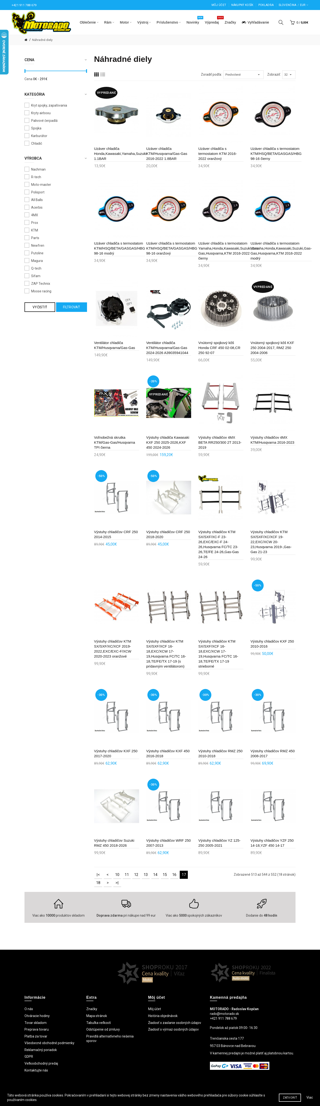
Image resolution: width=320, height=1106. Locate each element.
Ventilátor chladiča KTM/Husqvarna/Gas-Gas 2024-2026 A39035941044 (167, 348)
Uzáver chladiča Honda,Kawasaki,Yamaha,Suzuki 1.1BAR (120, 154)
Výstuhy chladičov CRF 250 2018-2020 (168, 534)
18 (98, 882)
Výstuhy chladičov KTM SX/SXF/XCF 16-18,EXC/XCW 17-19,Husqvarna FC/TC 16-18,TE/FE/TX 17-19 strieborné (218, 653)
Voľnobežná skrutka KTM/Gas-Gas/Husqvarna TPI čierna (114, 442)
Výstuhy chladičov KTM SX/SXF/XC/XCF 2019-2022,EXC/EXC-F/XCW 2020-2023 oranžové (112, 648)
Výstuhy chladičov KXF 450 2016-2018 (168, 753)
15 (165, 874)
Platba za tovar (35, 1036)
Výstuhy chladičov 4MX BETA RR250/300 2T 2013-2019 (219, 442)
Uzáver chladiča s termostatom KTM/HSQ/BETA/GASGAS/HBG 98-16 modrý (119, 248)
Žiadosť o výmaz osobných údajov (173, 1029)
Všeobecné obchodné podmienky (49, 1043)
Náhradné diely (42, 40)
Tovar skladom (35, 1023)
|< (98, 874)
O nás (28, 1009)
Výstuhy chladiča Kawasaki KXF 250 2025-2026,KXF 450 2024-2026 (167, 442)
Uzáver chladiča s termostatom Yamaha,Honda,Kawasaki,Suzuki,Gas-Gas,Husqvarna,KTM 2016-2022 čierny (228, 250)
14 (155, 874)
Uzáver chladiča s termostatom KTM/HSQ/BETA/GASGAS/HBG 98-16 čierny (276, 154)
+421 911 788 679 (24, 5)
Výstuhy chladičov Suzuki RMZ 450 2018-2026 (114, 842)
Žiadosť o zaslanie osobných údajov (174, 1023)
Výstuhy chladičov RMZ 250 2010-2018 (220, 753)
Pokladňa (266, 5)
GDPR (28, 1056)
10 (117, 874)
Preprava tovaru (36, 1029)
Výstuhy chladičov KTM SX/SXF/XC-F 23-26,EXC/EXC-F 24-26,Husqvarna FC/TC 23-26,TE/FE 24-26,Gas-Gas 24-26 (218, 544)
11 (127, 874)
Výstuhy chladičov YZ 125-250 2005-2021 (219, 842)
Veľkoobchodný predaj (41, 1063)
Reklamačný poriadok (40, 1050)
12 (136, 874)
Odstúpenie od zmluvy (103, 1029)
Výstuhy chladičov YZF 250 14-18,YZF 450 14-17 (272, 842)
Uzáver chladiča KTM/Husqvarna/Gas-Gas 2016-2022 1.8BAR (166, 154)
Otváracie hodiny (37, 1016)
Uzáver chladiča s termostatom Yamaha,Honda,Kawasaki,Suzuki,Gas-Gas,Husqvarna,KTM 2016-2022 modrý (281, 250)
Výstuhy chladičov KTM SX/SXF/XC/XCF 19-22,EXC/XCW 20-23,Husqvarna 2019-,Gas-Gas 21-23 (271, 542)
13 (146, 874)
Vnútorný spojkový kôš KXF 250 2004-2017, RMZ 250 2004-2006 (272, 348)
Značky (91, 1009)
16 (174, 874)
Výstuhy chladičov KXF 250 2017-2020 (116, 753)
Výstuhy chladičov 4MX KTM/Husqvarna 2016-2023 (272, 439)
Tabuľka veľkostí (98, 1023)
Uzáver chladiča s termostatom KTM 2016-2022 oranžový (217, 154)
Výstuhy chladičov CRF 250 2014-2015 (116, 534)
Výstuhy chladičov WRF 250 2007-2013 (168, 842)
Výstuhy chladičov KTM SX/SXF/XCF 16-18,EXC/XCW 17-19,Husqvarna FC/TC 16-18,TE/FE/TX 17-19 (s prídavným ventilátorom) (166, 653)
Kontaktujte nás (36, 1070)
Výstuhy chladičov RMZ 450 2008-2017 (273, 753)
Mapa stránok (96, 1016)
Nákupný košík (242, 5)
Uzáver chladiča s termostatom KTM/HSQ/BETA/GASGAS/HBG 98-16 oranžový (171, 248)
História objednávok (163, 1016)
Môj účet (219, 5)
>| (117, 882)
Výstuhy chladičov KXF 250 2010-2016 (272, 643)
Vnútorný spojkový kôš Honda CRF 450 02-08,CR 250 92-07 (219, 348)
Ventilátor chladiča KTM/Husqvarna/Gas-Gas (114, 345)
